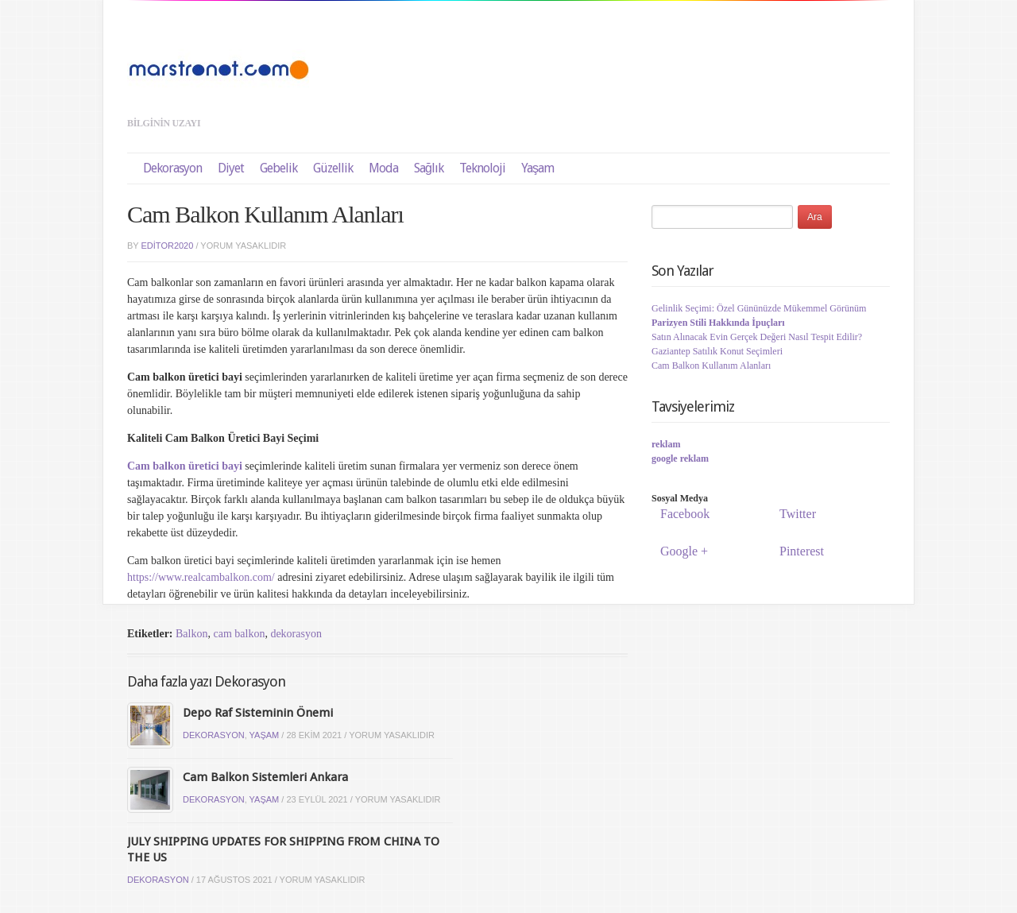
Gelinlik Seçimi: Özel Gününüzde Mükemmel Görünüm (759, 308)
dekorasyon (296, 634)
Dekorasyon (172, 168)
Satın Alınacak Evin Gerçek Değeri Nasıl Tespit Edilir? (757, 336)
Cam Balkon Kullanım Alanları (711, 365)
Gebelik (278, 168)
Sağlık (428, 168)
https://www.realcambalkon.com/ (201, 577)
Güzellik (333, 168)
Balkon (191, 634)
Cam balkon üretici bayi (184, 466)
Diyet (231, 168)
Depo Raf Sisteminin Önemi (258, 713)
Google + (681, 551)
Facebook (682, 513)
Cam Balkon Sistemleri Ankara (265, 777)
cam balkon (239, 634)
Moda (383, 168)
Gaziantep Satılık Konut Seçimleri (717, 351)
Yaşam (537, 168)
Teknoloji (482, 168)
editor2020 (167, 245)
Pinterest (799, 551)
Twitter (795, 513)
